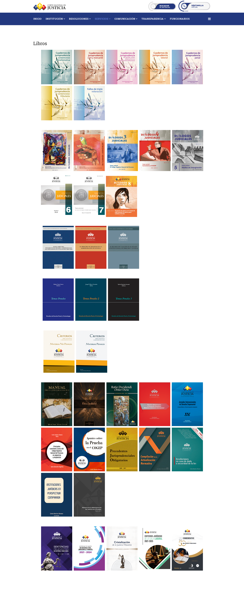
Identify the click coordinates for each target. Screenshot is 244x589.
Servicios (101, 18)
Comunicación (124, 18)
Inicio (37, 18)
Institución (54, 18)
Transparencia (152, 18)
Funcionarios (180, 18)
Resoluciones (79, 18)
